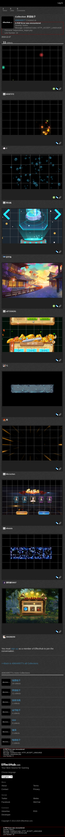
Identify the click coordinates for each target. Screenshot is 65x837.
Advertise (6, 811)
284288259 (10, 637)
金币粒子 (16, 710)
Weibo (36, 798)
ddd (14, 720)
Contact (5, 789)
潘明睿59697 (11, 583)
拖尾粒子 (16, 740)
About (4, 785)
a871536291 (11, 311)
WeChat (36, 802)
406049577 (20, 20)
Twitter (4, 798)
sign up (14, 648)
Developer (6, 815)
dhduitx (9, 528)
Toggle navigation (3, 3)
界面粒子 (16, 690)
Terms (36, 785)
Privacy (36, 789)
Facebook (6, 802)
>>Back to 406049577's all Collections (20, 663)
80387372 (10, 94)
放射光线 (16, 700)
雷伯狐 (8, 203)
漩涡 (14, 730)
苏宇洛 (8, 257)
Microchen (10, 474)
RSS (35, 811)
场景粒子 (16, 680)
